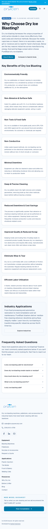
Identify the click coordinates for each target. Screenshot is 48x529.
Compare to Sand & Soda (27, 57)
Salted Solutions (15, 524)
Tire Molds (5, 465)
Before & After (6, 483)
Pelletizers (5, 447)
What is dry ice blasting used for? (24, 382)
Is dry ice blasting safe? (24, 388)
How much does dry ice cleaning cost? (24, 376)
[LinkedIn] (9, 434)
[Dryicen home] (11, 8)
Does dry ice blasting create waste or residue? (24, 370)
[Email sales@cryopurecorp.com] (14, 434)
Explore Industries (24, 331)
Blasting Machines (8, 444)
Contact (4, 490)
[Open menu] (44, 9)
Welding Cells (6, 472)
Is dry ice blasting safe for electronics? (24, 365)
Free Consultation (24, 509)
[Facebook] (4, 434)
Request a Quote (8, 453)
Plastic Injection (7, 462)
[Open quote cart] (40, 9)
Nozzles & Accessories (10, 450)
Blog (3, 487)
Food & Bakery (7, 468)
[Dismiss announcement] (45, 3)
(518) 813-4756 (8, 428)
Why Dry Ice (6, 480)
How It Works (8, 57)
